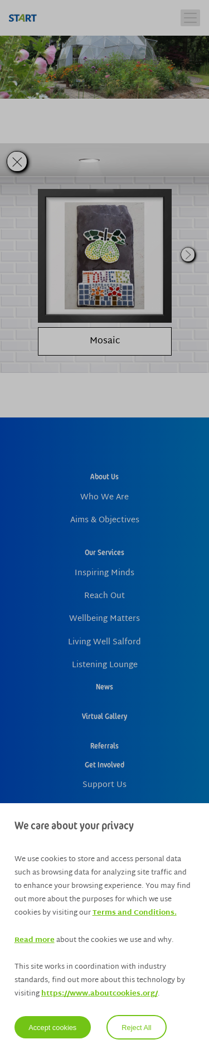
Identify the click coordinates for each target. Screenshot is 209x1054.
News (104, 686)
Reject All (136, 1027)
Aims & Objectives (104, 520)
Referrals (104, 745)
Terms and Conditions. (135, 913)
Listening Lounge (105, 665)
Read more (34, 940)
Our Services (104, 552)
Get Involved (104, 764)
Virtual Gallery (104, 716)
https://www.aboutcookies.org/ (99, 993)
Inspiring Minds (104, 573)
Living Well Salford (104, 642)
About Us (104, 476)
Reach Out (104, 596)
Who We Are (104, 497)
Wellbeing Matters (104, 618)
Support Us (104, 785)
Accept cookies (52, 1027)
